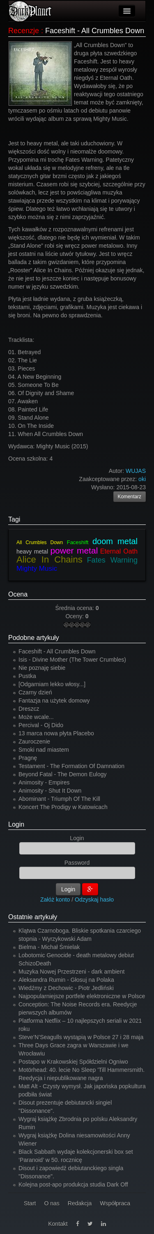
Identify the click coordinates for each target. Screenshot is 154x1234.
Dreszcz (28, 708)
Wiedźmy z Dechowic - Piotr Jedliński (66, 988)
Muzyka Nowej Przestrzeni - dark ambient (71, 971)
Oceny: (75, 616)
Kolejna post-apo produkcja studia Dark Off (73, 1184)
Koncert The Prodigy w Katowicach (63, 807)
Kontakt (57, 1223)
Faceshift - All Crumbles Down (57, 651)
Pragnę (27, 758)
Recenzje (23, 31)
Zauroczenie (34, 741)
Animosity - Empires (43, 782)
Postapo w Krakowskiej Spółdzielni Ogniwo (73, 1061)
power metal (74, 550)
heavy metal (32, 551)
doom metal (115, 541)
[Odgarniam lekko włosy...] (51, 684)
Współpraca (115, 1203)
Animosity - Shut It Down (49, 790)
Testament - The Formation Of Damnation (71, 766)
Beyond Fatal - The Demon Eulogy (62, 774)
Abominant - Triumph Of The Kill (59, 799)
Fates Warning (112, 560)
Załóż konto (55, 899)
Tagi (14, 519)
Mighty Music (36, 568)
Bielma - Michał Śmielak (49, 947)
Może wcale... (36, 717)
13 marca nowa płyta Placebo (56, 733)
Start (30, 1203)
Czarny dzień (35, 692)
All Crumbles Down (39, 542)
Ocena (18, 594)
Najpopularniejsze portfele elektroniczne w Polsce (81, 996)
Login (16, 824)
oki (142, 479)
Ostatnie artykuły (32, 916)
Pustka (27, 676)
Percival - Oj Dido (40, 725)
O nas (51, 1203)
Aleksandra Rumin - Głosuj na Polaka (66, 979)
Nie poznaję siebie (41, 667)
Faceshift (78, 542)
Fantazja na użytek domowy (54, 700)
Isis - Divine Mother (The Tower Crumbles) (72, 659)
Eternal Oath (119, 551)
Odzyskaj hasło (94, 899)
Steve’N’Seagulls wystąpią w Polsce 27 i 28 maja (80, 1037)
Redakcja (80, 1203)
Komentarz (130, 496)
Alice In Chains (49, 559)
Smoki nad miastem (43, 749)
